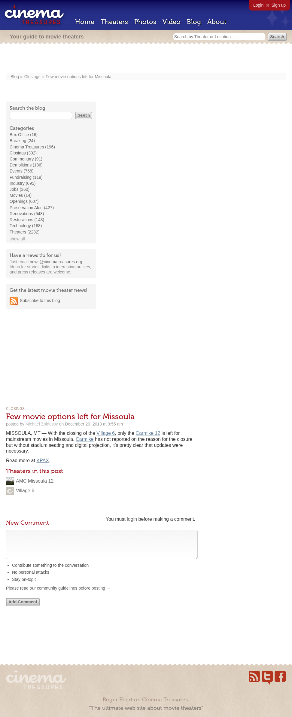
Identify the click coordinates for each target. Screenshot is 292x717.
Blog (194, 22)
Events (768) (21, 171)
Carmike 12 (148, 433)
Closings (32, 76)
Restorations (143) (27, 219)
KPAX (42, 460)
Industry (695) (22, 183)
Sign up (279, 5)
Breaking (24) (22, 140)
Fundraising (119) (26, 177)
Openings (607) (24, 201)
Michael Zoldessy (42, 424)
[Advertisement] (146, 59)
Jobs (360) (19, 189)
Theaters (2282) (25, 232)
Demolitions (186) (26, 165)
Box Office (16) (24, 134)
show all (17, 238)
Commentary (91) (26, 159)
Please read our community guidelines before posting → (58, 594)
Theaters (114, 22)
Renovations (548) (27, 213)
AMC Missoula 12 (34, 481)
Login (258, 5)
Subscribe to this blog (40, 300)
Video (172, 22)
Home (84, 22)
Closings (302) (23, 153)
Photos (145, 22)
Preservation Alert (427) (32, 207)
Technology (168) (26, 225)
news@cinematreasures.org (56, 261)
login (132, 519)
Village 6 (105, 433)
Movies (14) (21, 195)
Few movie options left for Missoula (78, 76)
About (217, 22)
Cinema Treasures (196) (32, 147)
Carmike (85, 439)
